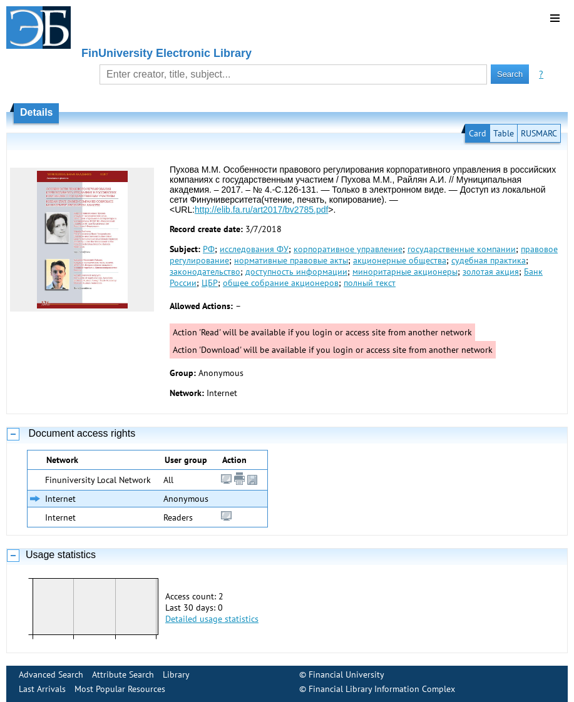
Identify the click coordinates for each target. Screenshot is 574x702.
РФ (209, 249)
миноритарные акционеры (405, 271)
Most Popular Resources (119, 688)
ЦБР (210, 282)
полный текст (370, 282)
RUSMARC (539, 133)
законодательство (205, 271)
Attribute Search (123, 674)
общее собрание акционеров (281, 282)
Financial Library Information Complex (382, 688)
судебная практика (488, 260)
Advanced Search (51, 674)
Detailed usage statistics (212, 618)
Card (477, 133)
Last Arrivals (42, 688)
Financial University (346, 674)
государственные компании (461, 249)
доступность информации (296, 271)
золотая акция (491, 271)
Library (176, 674)
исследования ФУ (254, 249)
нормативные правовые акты (291, 260)
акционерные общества (399, 260)
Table (503, 133)
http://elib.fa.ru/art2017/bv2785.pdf (261, 210)
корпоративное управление (348, 249)
